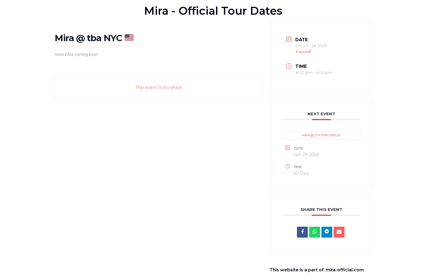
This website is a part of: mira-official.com (317, 269)
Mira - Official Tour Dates (213, 10)
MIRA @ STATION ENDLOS (321, 135)
